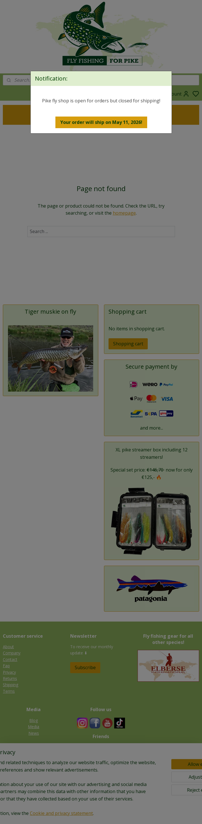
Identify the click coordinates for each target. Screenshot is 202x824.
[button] (101, 122)
